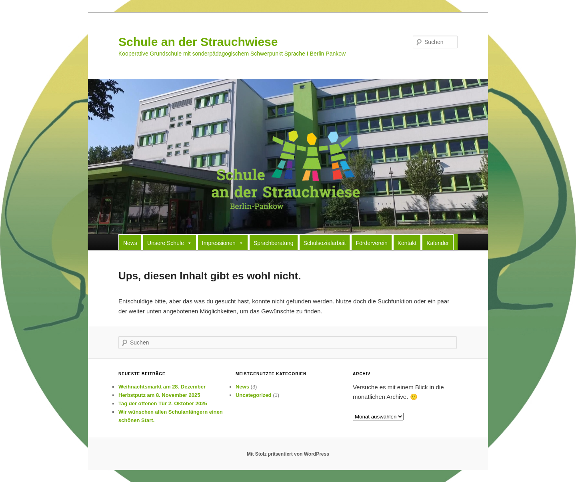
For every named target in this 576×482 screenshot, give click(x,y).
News (130, 243)
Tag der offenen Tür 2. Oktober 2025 (162, 403)
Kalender (437, 243)
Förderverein (371, 243)
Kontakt (407, 243)
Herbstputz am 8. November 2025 (159, 395)
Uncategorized (254, 395)
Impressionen (223, 242)
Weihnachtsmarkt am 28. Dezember (162, 387)
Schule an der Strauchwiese (198, 41)
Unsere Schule (169, 242)
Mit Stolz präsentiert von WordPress (288, 454)
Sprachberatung (274, 243)
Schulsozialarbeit (325, 243)
